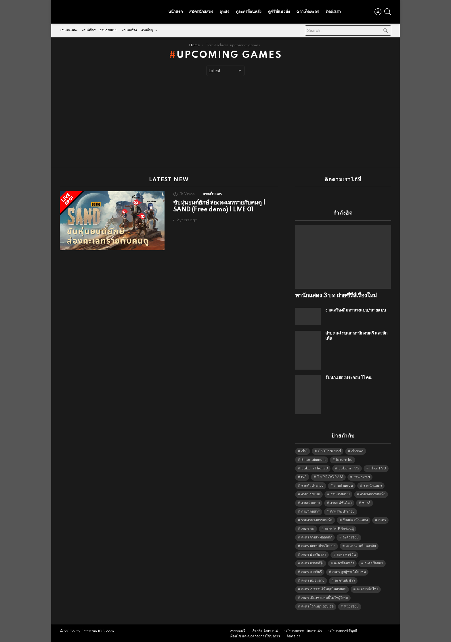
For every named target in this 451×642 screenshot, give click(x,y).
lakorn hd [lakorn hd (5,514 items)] (344, 458)
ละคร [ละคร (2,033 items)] (382, 519)
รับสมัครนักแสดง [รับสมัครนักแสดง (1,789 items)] (355, 519)
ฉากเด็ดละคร (307, 11)
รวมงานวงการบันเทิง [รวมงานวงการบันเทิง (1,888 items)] (316, 519)
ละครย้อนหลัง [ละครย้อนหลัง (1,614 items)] (344, 562)
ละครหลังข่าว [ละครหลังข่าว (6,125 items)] (345, 579)
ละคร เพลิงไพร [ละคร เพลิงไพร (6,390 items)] (367, 588)
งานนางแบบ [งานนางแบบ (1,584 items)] (310, 493)
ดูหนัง (224, 11)
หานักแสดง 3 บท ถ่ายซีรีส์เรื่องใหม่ (336, 294)
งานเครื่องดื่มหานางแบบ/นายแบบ (355, 308)
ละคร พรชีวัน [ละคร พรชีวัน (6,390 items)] (346, 553)
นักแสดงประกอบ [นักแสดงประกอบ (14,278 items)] (342, 510)
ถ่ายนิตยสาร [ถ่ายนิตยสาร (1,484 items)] (310, 510)
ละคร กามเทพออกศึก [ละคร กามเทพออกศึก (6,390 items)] (316, 536)
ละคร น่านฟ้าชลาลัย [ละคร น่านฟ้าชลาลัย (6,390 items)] (361, 545)
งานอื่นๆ (147, 30)
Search (385, 30)
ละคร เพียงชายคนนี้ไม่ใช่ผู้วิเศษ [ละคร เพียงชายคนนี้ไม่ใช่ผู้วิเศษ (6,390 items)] (324, 596)
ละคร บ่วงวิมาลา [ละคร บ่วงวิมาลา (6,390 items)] (313, 553)
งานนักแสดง (69, 29)
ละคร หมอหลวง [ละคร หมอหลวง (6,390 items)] (312, 579)
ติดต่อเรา (333, 11)
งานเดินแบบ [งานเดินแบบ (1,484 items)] (310, 501)
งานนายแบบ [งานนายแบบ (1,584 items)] (340, 493)
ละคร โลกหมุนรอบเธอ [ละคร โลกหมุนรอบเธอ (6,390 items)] (317, 605)
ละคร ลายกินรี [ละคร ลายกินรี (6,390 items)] (311, 570)
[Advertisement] (225, 120)
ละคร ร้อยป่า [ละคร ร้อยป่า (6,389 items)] (373, 562)
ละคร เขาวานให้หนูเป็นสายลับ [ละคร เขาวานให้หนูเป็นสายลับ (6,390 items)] (323, 588)
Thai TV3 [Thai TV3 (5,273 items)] (378, 467)
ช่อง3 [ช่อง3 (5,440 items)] (366, 501)
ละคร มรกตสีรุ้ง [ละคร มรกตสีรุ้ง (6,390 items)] (312, 562)
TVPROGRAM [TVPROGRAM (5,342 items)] (330, 475)
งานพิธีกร (88, 29)
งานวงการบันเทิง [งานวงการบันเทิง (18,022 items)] (372, 493)
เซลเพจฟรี (237, 630)
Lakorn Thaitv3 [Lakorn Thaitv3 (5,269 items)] (314, 467)
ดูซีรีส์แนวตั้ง (279, 11)
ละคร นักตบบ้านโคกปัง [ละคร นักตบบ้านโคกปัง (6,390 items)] (318, 545)
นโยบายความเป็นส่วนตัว (303, 630)
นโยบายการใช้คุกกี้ (342, 630)
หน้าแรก (175, 11)
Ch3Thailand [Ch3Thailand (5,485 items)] (329, 450)
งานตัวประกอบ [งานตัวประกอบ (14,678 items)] (312, 484)
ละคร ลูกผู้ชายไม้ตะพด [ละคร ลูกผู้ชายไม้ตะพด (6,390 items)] (349, 570)
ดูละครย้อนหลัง (248, 11)
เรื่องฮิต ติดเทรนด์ (265, 630)
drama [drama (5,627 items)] (357, 450)
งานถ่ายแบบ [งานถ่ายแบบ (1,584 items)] (343, 484)
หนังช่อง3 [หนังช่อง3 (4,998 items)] (351, 605)
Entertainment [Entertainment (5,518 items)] (313, 458)
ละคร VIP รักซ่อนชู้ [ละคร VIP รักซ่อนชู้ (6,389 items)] (339, 527)
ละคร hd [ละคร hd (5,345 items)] (307, 527)
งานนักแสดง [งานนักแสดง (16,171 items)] (372, 484)
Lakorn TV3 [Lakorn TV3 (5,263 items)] (348, 467)
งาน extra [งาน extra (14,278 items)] (361, 475)
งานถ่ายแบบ (109, 29)
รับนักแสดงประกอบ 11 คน (348, 376)
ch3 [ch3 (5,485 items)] (304, 450)
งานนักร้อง (129, 29)
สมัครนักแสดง (201, 11)
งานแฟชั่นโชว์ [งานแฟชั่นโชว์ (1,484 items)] (341, 501)
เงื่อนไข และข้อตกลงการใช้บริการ (255, 635)
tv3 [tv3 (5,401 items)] (304, 475)
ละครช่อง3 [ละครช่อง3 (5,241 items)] (351, 536)
